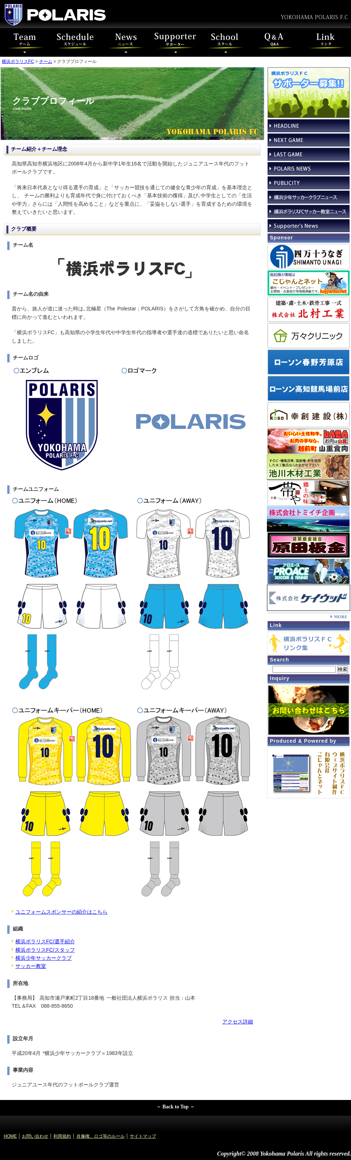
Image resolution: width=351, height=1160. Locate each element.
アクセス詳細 (237, 1022)
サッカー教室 (30, 966)
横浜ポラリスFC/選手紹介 (45, 941)
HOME (10, 1136)
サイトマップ (143, 1136)
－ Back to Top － (175, 1106)
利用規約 (62, 1136)
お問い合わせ (35, 1136)
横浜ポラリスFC (18, 61)
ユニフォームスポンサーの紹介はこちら (61, 912)
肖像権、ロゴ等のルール (100, 1136)
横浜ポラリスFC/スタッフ (45, 950)
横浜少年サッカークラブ (43, 958)
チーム (45, 61)
